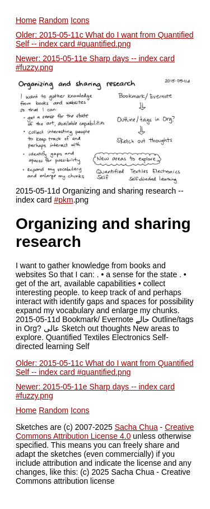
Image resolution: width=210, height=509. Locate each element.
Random (53, 20)
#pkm (63, 199)
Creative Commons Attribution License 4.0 (105, 432)
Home (26, 20)
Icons (80, 20)
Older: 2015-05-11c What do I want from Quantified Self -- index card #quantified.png (105, 39)
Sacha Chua (136, 427)
